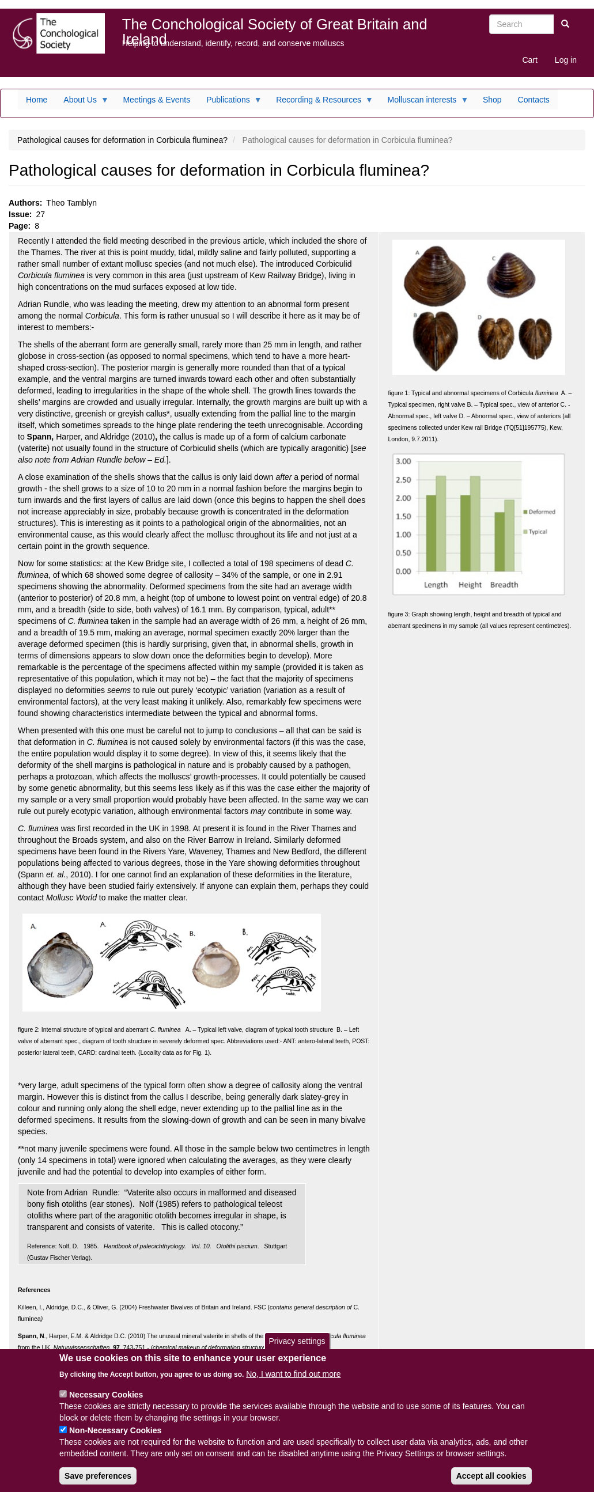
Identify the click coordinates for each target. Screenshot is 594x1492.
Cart (529, 60)
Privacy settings (296, 1350)
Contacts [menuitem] (534, 99)
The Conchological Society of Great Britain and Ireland (274, 26)
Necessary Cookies (106, 1404)
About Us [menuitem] (82, 102)
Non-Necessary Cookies (115, 1440)
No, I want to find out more (293, 1383)
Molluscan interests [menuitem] (424, 102)
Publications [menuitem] (230, 102)
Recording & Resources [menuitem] (320, 102)
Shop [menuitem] (492, 99)
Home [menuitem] (36, 99)
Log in (566, 60)
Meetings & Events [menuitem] (156, 99)
